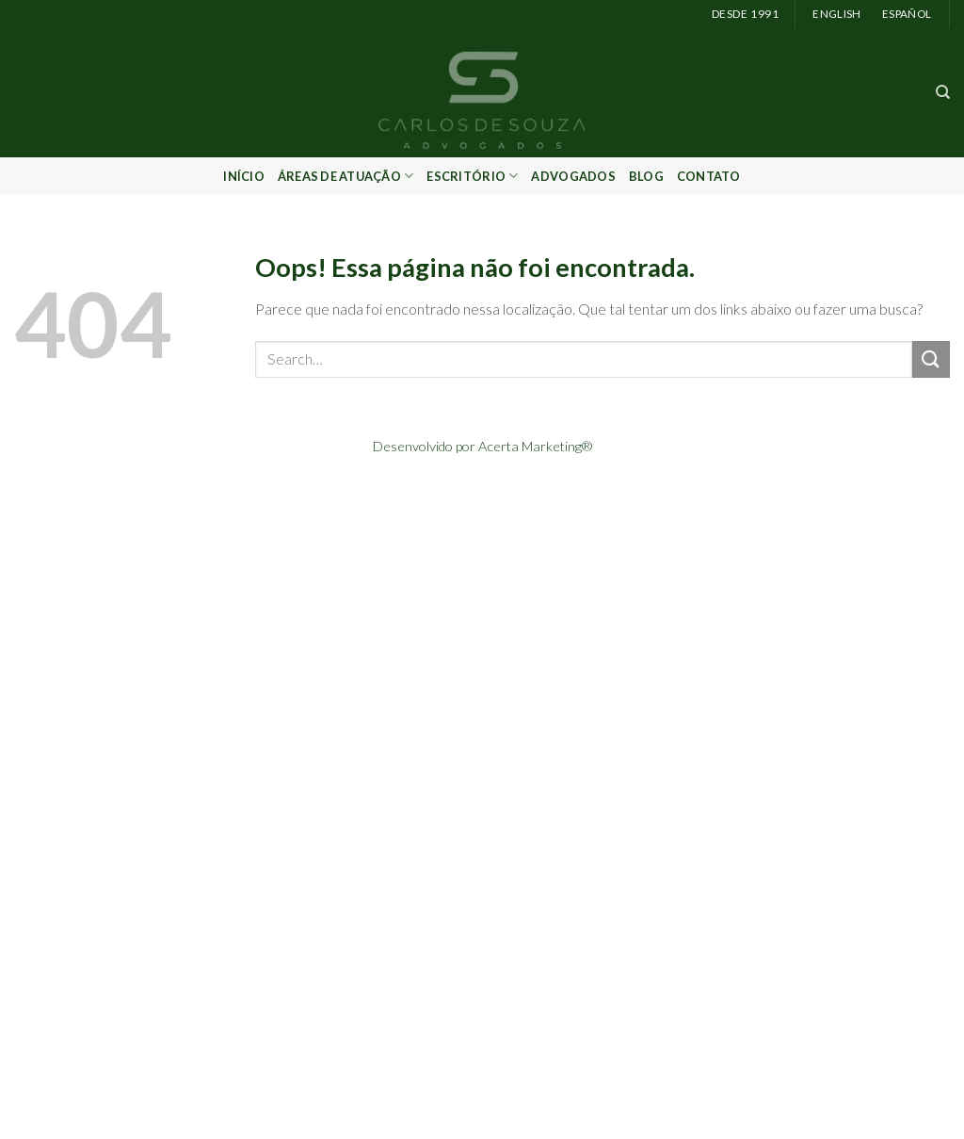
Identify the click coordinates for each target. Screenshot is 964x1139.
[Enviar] (931, 359)
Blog (646, 176)
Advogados (573, 176)
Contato (709, 176)
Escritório (472, 176)
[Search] (943, 92)
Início (244, 176)
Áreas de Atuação (346, 176)
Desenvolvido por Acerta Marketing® (482, 446)
